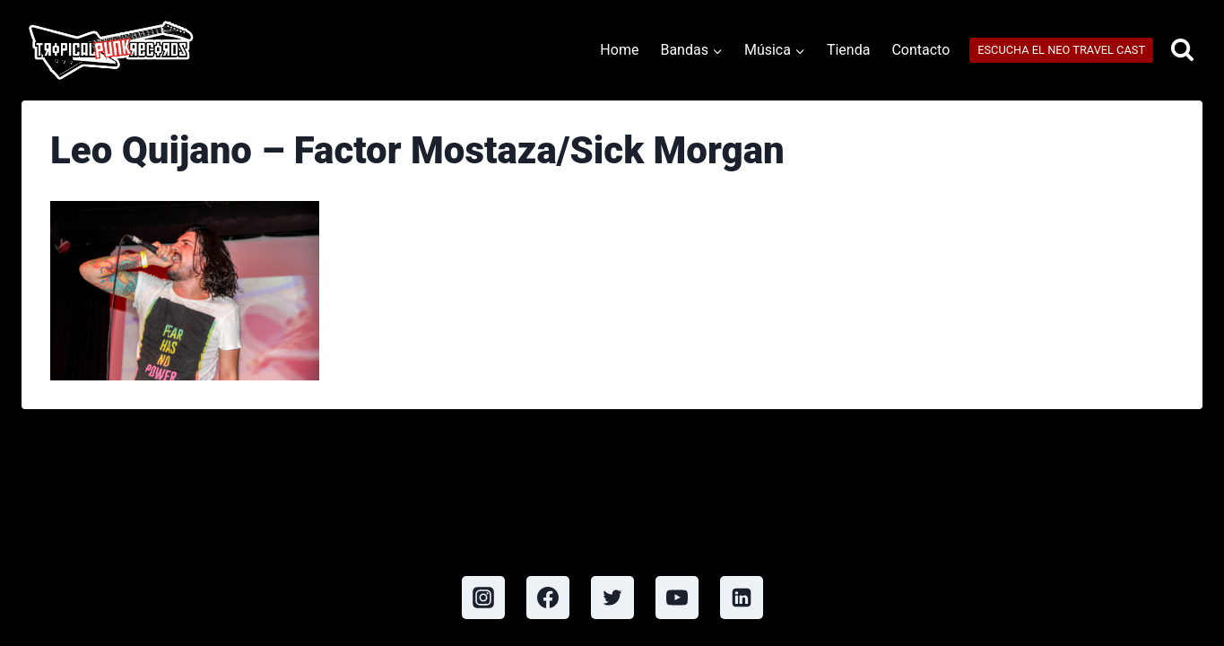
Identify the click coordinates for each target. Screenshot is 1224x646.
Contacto (920, 49)
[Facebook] (547, 597)
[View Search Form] (1182, 51)
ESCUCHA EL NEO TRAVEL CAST (1061, 50)
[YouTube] (677, 597)
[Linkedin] (741, 597)
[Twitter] (612, 597)
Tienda (848, 49)
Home (619, 49)
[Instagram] (483, 597)
